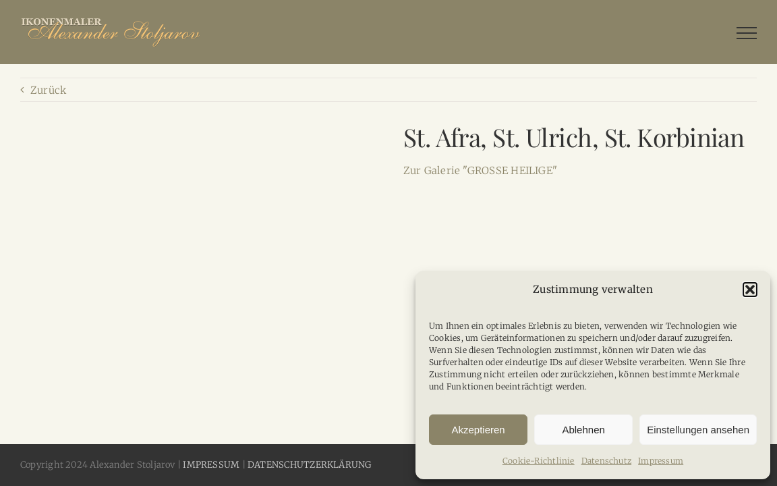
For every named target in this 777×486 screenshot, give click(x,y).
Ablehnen (583, 429)
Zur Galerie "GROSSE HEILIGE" (480, 170)
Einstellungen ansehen (698, 429)
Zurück (48, 90)
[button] (750, 289)
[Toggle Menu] (747, 33)
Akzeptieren (478, 429)
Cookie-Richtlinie (538, 461)
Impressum (660, 461)
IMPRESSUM (211, 464)
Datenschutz (606, 461)
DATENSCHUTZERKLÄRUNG (310, 464)
